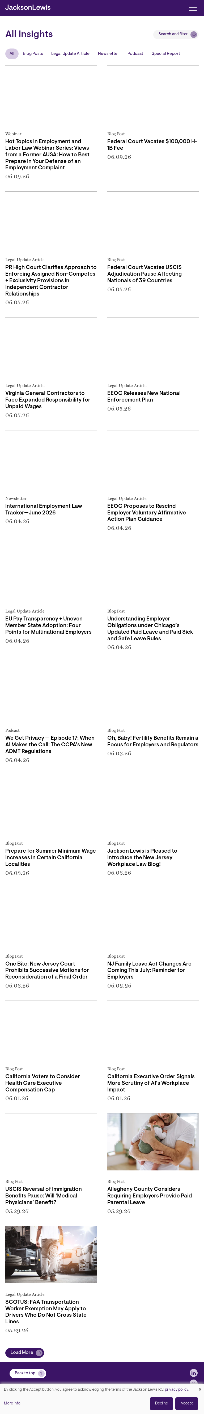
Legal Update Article (70, 54)
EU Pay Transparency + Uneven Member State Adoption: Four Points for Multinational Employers (48, 625)
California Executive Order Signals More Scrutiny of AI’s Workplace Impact (151, 1083)
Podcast (135, 54)
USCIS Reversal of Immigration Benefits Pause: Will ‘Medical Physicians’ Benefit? (43, 1196)
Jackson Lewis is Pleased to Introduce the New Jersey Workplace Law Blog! (142, 858)
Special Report (166, 54)
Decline (161, 1404)
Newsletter (108, 54)
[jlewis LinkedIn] (194, 1373)
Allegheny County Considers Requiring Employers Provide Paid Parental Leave (149, 1196)
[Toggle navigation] (193, 7)
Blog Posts (33, 54)
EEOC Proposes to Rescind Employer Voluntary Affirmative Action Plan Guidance (146, 513)
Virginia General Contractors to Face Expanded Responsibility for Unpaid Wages (47, 400)
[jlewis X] (194, 1383)
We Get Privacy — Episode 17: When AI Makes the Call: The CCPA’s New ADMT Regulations (50, 745)
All (12, 54)
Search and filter (173, 34)
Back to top (25, 1373)
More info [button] (12, 1404)
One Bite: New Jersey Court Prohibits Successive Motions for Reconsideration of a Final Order (47, 971)
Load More (22, 1352)
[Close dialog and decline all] (200, 1387)
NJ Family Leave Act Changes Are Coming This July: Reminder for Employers (149, 971)
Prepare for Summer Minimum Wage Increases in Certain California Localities (50, 858)
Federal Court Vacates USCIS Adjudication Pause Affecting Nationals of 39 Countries (144, 274)
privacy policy (176, 1390)
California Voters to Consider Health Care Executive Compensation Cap (42, 1083)
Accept (187, 1404)
